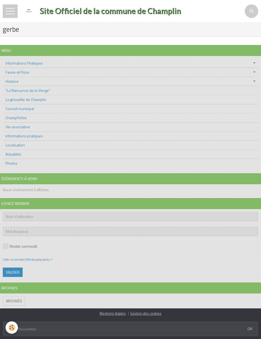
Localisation (15, 145)
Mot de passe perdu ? (39, 259)
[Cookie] (12, 327)
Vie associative (18, 127)
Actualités (13, 154)
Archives (14, 301)
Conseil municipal (20, 108)
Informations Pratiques (24, 63)
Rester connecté (20, 246)
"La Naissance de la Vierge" (28, 90)
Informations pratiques (24, 136)
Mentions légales (113, 313)
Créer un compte (13, 259)
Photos (11, 163)
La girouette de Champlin (26, 99)
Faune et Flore (17, 72)
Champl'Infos (16, 118)
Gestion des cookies (145, 313)
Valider (13, 272)
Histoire (12, 81)
